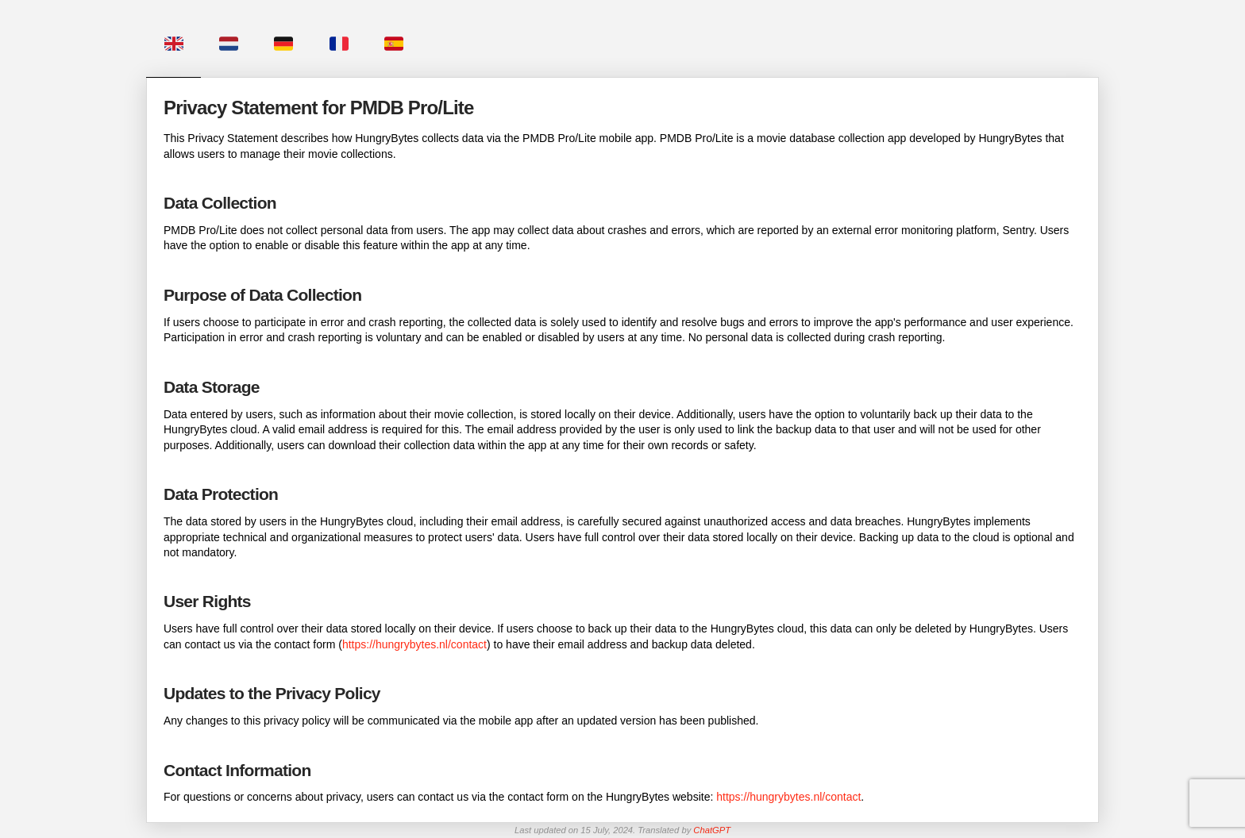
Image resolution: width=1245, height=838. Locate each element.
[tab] (173, 39)
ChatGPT (711, 830)
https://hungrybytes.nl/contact (414, 644)
